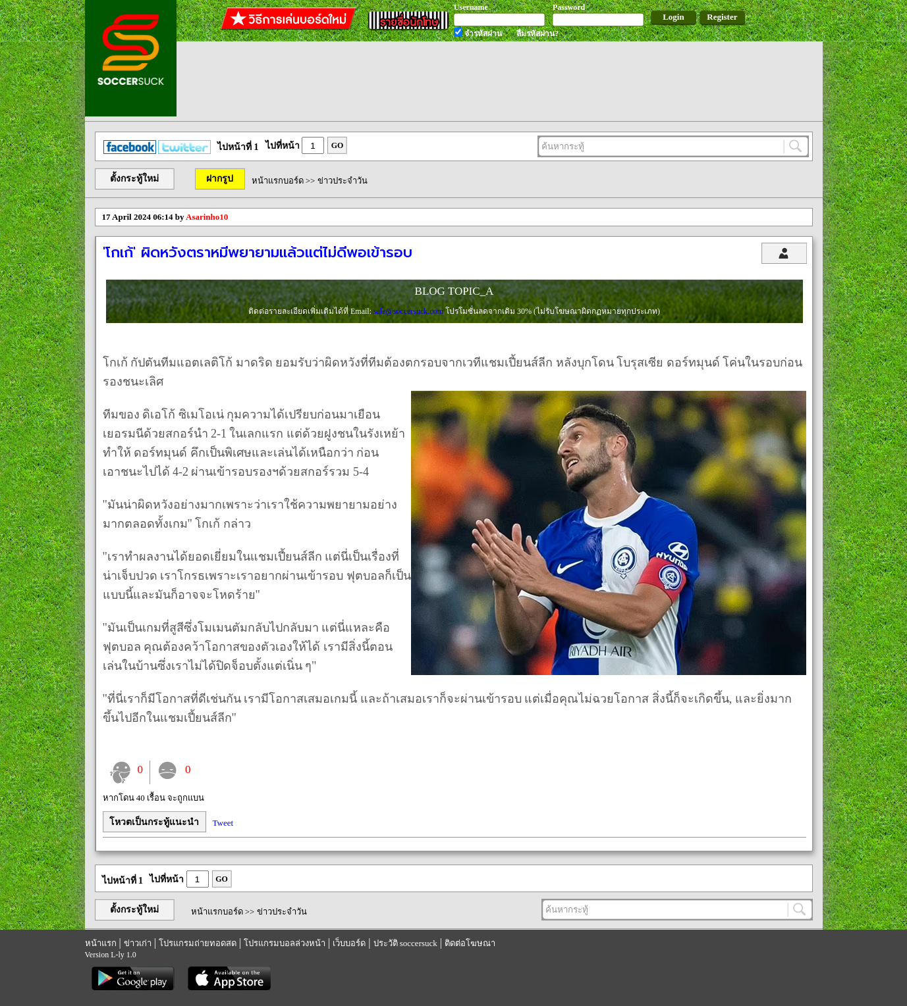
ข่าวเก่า (137, 943)
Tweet (223, 823)
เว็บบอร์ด (349, 943)
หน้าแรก (101, 943)
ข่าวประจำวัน (342, 181)
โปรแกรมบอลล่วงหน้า (284, 943)
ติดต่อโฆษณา (470, 943)
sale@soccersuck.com (409, 311)
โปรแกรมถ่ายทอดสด (197, 943)
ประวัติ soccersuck (405, 943)
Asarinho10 (207, 217)
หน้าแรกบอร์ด (278, 181)
